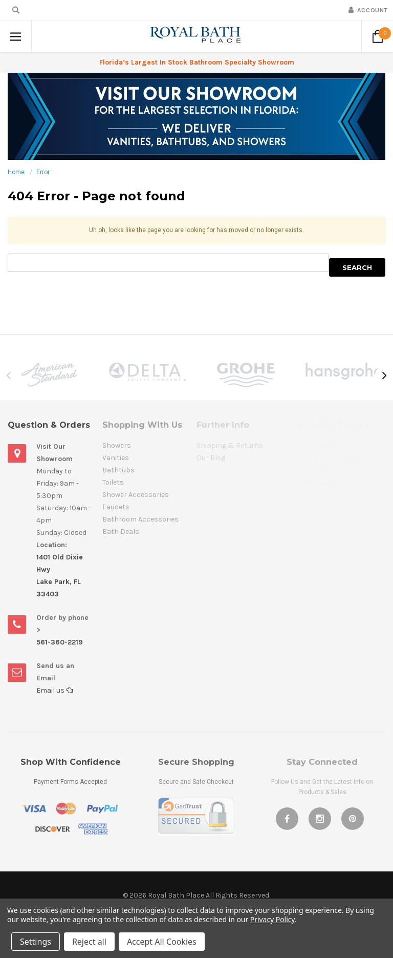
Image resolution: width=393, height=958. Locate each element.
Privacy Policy (272, 919)
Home (16, 172)
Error (43, 172)
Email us (54, 690)
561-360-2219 (59, 642)
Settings (35, 941)
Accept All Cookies (161, 941)
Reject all (89, 941)
